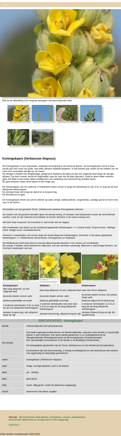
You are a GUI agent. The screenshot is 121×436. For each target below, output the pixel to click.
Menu (6, 4)
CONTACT (14, 425)
